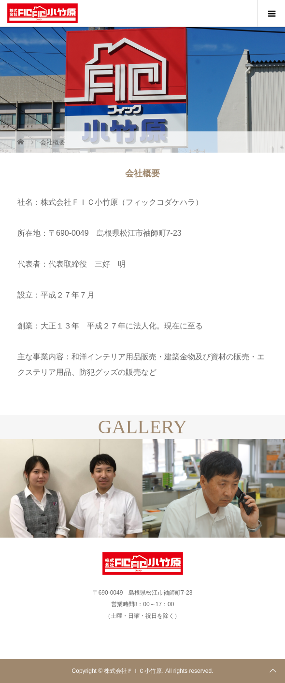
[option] (71, 488)
